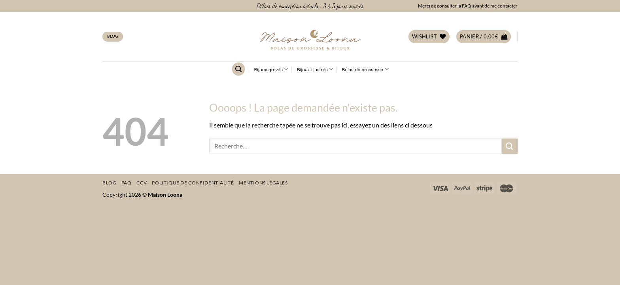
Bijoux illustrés (315, 69)
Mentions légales (263, 183)
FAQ (126, 183)
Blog (109, 183)
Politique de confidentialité (193, 183)
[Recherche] (238, 69)
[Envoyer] (510, 146)
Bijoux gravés (271, 69)
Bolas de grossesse (365, 69)
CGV (141, 183)
